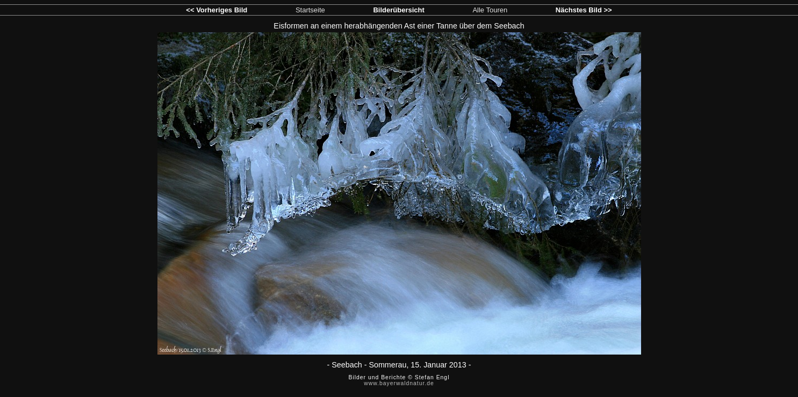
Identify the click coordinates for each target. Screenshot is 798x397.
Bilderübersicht (398, 10)
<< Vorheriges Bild (216, 10)
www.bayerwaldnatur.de (399, 383)
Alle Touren (489, 10)
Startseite (310, 10)
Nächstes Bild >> (584, 10)
